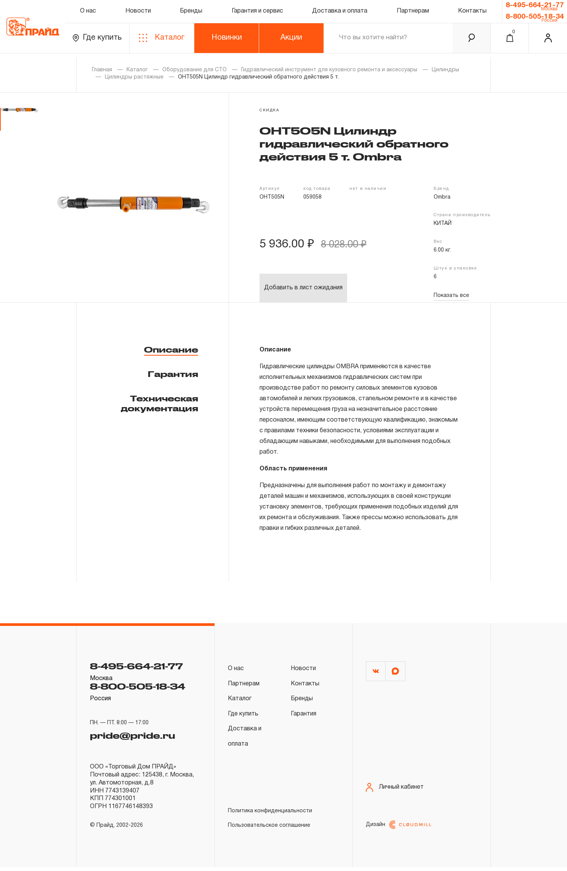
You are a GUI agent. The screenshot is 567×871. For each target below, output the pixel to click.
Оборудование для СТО (194, 69)
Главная (102, 69)
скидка (269, 110)
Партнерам (413, 13)
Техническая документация (159, 403)
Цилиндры (445, 69)
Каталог (161, 42)
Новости (138, 13)
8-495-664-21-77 (535, 6)
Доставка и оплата (339, 13)
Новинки (226, 41)
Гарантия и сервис (257, 13)
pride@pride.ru (134, 733)
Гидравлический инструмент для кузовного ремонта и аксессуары (329, 69)
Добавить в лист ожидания (303, 287)
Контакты (472, 13)
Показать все (451, 295)
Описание (171, 349)
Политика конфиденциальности (270, 812)
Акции (291, 41)
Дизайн (398, 828)
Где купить (97, 42)
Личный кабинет (395, 788)
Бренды (191, 13)
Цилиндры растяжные (134, 77)
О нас (88, 13)
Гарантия (173, 374)
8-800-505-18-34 (535, 19)
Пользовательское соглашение (269, 826)
